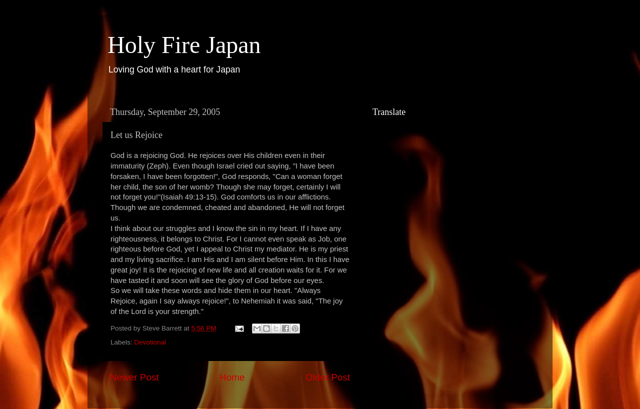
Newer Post (134, 377)
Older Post (328, 377)
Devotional (150, 342)
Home (232, 377)
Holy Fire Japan (184, 45)
